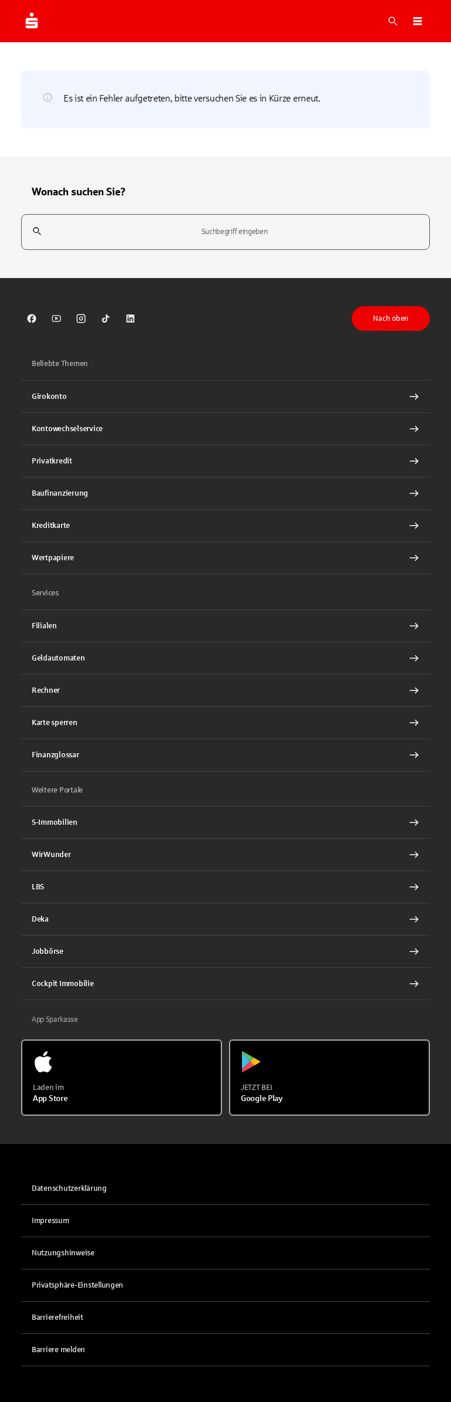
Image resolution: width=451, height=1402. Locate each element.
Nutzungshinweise (63, 1253)
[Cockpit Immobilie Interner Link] (225, 984)
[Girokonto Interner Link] (225, 396)
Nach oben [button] (391, 318)
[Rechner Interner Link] (225, 690)
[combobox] (225, 232)
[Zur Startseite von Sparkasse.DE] (31, 21)
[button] (417, 21)
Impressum (50, 1221)
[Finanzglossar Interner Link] (225, 755)
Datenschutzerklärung (69, 1188)
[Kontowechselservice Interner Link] (225, 429)
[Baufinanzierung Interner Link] (225, 493)
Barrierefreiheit (57, 1317)
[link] (31, 318)
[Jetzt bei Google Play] (329, 1077)
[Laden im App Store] (121, 1077)
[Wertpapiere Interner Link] (225, 558)
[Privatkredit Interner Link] (225, 461)
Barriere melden (58, 1350)
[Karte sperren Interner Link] (225, 723)
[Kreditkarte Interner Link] (225, 525)
